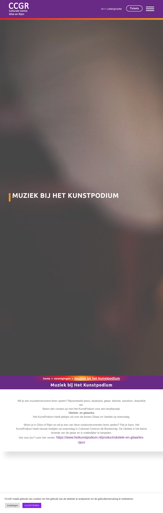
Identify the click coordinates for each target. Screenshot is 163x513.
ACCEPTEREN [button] (31, 505)
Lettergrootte (114, 8)
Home (46, 378)
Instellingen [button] (12, 505)
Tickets (134, 8)
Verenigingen (62, 378)
